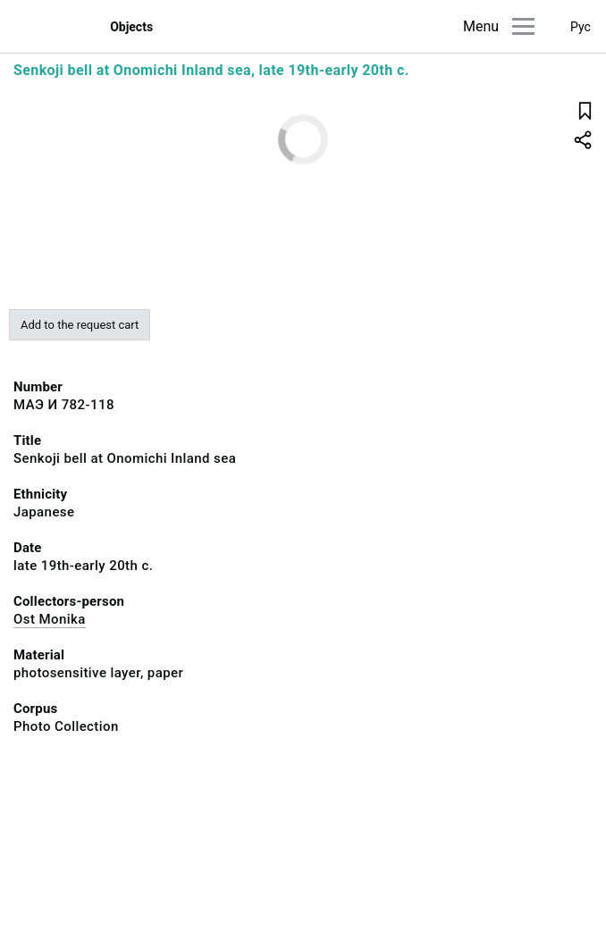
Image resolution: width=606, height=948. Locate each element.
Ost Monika (49, 619)
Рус (580, 27)
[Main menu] (523, 26)
